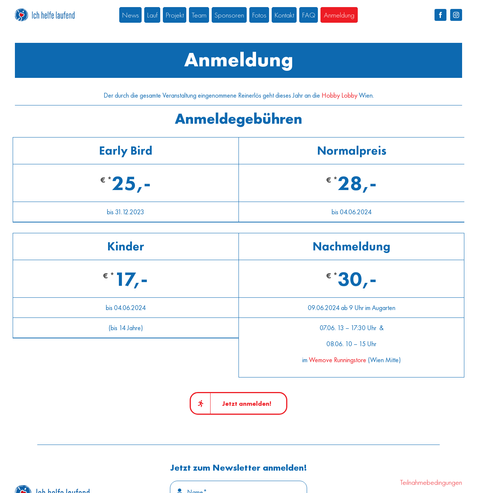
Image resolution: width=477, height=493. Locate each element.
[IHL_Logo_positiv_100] (52, 488)
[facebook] (440, 15)
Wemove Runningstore (337, 359)
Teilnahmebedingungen (431, 482)
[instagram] (456, 15)
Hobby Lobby (339, 95)
